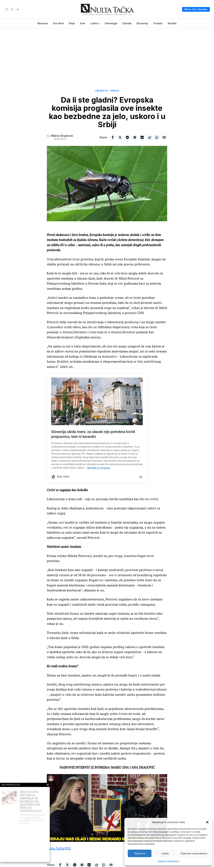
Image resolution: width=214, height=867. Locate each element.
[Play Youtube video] (107, 808)
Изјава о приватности (168, 861)
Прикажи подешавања (193, 853)
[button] (207, 822)
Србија (114, 90)
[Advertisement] (107, 53)
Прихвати (139, 853)
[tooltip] (113, 137)
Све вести (101, 90)
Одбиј (165, 853)
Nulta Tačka (55, 848)
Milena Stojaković (62, 135)
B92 (68, 848)
